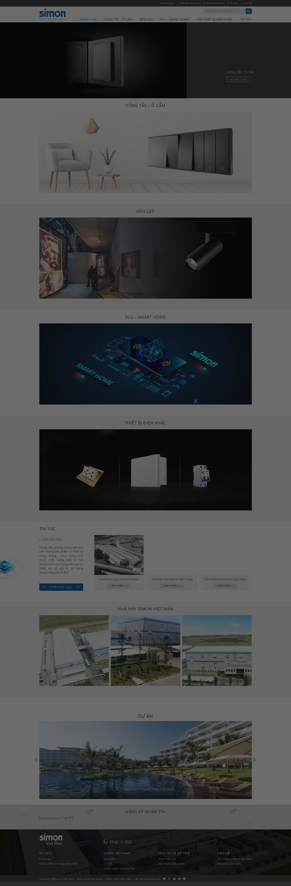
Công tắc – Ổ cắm (118, 19)
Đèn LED (146, 19)
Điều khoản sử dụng (90, 879)
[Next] (254, 760)
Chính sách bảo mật (118, 879)
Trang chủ (88, 19)
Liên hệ (248, 3)
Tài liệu (234, 3)
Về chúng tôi (167, 3)
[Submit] (249, 11)
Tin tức (246, 19)
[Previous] (36, 760)
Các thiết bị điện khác (214, 19)
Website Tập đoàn (190, 3)
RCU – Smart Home (174, 19)
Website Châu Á (215, 3)
